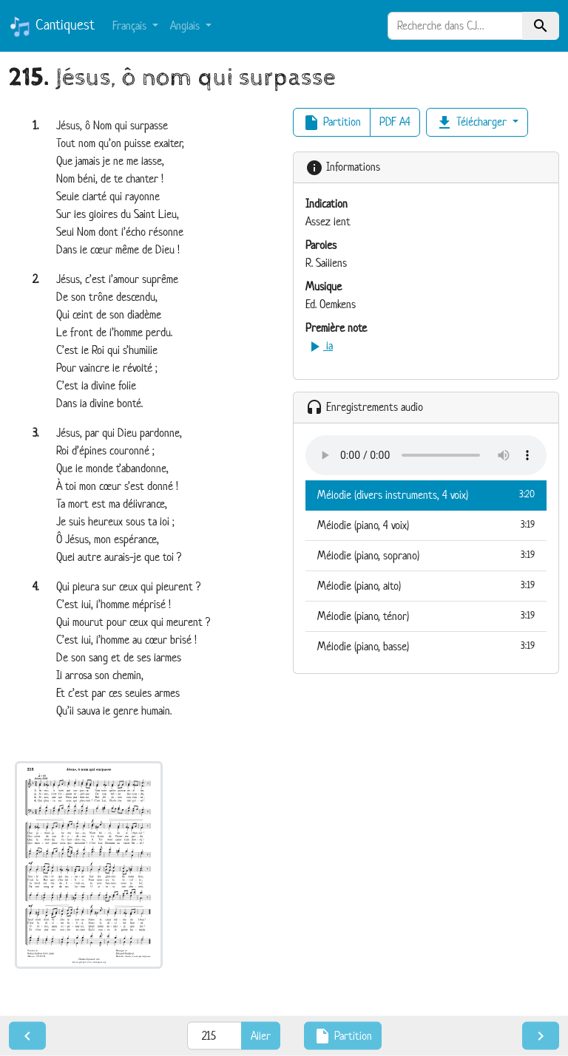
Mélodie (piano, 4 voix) (426, 525)
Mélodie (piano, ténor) (426, 615)
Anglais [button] (186, 25)
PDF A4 (394, 121)
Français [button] (130, 25)
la (319, 345)
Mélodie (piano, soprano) (426, 555)
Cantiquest (52, 27)
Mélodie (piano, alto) (426, 585)
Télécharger (473, 123)
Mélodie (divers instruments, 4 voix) (426, 494)
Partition (331, 123)
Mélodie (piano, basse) (426, 646)
